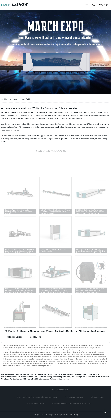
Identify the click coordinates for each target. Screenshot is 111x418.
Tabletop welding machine (59, 379)
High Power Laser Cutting (47, 374)
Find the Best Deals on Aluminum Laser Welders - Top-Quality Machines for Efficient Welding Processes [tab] (55, 331)
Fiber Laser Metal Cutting (43, 377)
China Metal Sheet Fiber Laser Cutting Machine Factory (37, 397)
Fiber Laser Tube (98, 397)
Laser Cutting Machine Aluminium (83, 377)
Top (105, 412)
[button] (86, 4)
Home (6, 99)
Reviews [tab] (35, 337)
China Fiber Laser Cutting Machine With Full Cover (73, 403)
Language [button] (103, 5)
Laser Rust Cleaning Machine (38, 379)
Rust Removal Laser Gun (74, 397)
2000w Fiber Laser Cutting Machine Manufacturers (19, 374)
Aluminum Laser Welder (22, 99)
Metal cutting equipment (61, 377)
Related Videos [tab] (13, 337)
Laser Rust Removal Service (22, 377)
